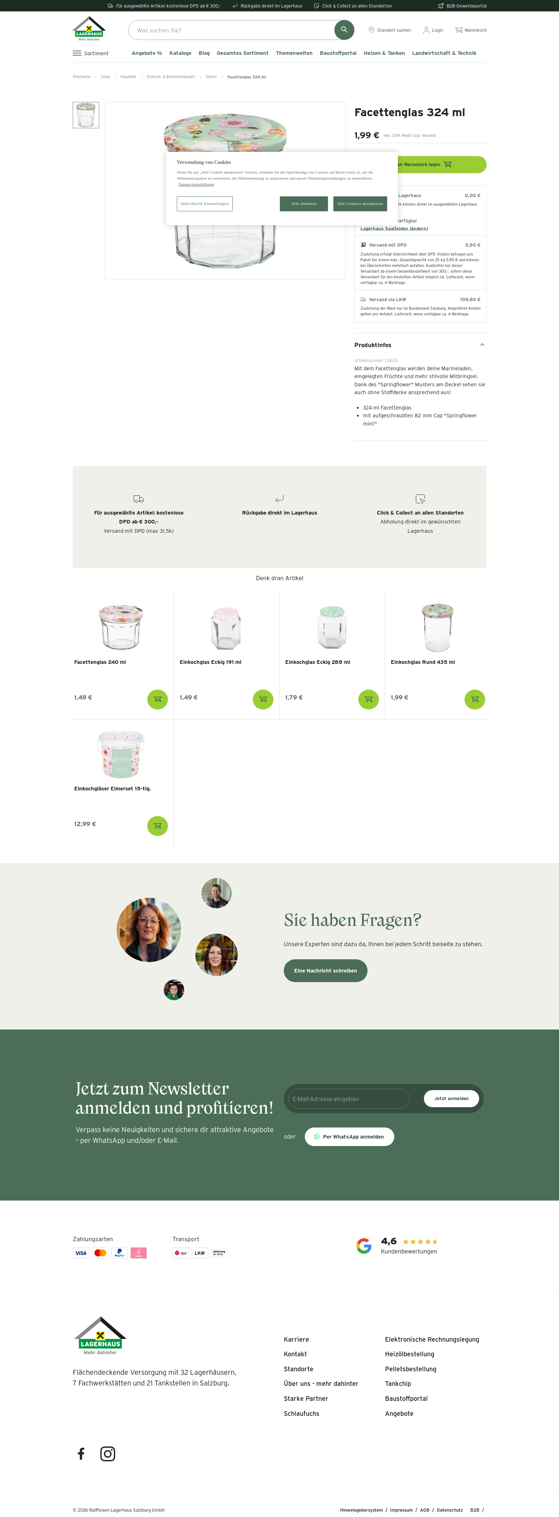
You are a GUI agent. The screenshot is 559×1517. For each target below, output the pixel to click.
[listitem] (296, 1339)
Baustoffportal (338, 53)
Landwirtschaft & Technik (444, 53)
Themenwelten (294, 53)
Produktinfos (420, 344)
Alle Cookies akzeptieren (360, 203)
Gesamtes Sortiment (243, 53)
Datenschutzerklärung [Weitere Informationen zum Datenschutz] (196, 184)
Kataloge (180, 53)
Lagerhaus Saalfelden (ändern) (394, 228)
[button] (349, 1137)
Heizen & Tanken (384, 53)
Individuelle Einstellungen (205, 203)
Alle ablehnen (304, 203)
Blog (204, 53)
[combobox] (241, 30)
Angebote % (147, 53)
